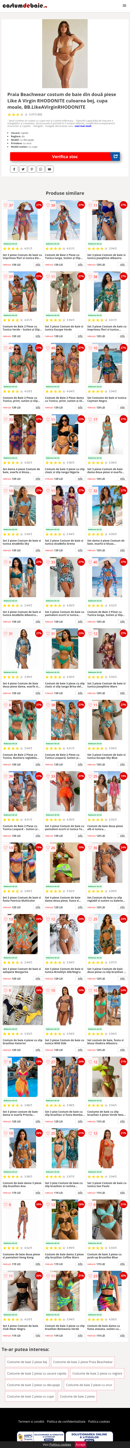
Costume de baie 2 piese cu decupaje (33, 1385)
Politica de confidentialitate (66, 1421)
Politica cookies (99, 1421)
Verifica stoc (86, 156)
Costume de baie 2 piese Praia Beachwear (83, 1362)
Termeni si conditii (31, 1421)
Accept (80, 1444)
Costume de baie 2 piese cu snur (89, 1385)
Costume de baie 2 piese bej (27, 1362)
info (38, 264)
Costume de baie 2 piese (77, 1396)
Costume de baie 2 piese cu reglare (97, 1373)
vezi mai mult (83, 126)
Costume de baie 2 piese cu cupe (30, 1396)
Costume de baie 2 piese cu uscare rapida (36, 1373)
